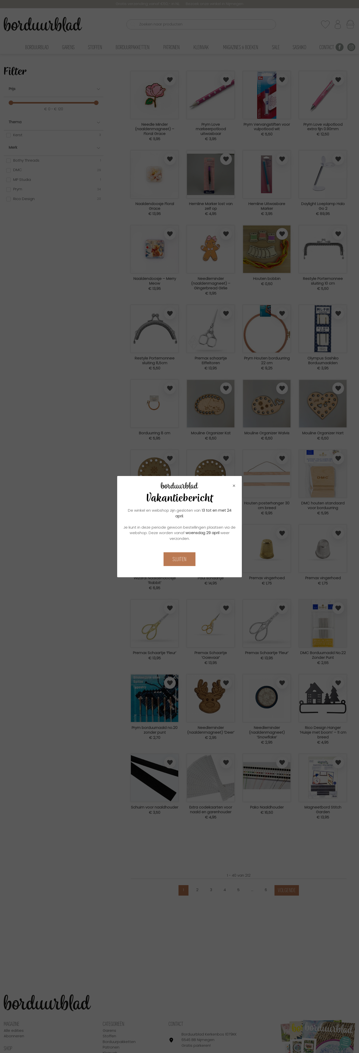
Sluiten (179, 559)
